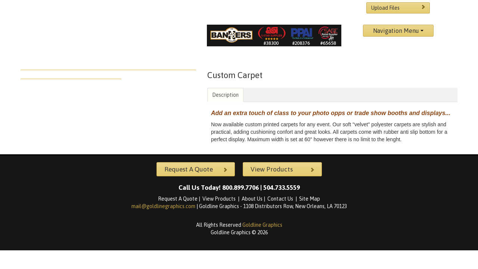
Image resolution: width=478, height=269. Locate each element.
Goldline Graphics (262, 225)
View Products (219, 199)
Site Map (309, 199)
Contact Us (280, 199)
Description (225, 95)
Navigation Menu (398, 30)
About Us (252, 199)
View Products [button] (283, 169)
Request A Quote (178, 199)
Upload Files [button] (399, 7)
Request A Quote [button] (196, 169)
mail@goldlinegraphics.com (163, 206)
